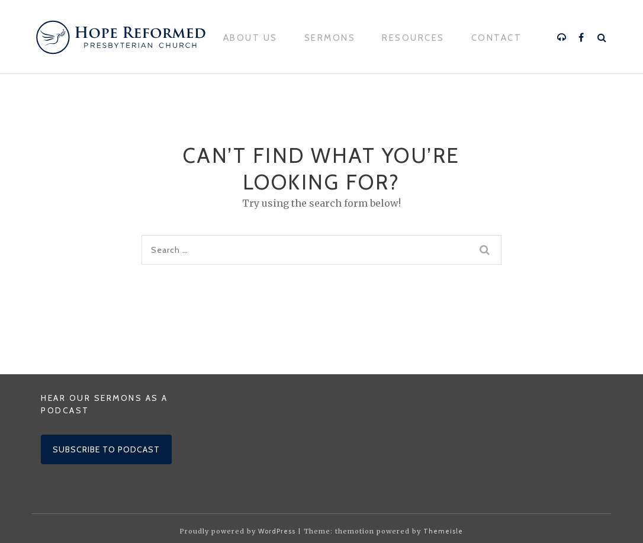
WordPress (276, 531)
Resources (413, 38)
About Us (250, 38)
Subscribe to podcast (106, 449)
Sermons (330, 38)
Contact (496, 38)
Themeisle (443, 531)
